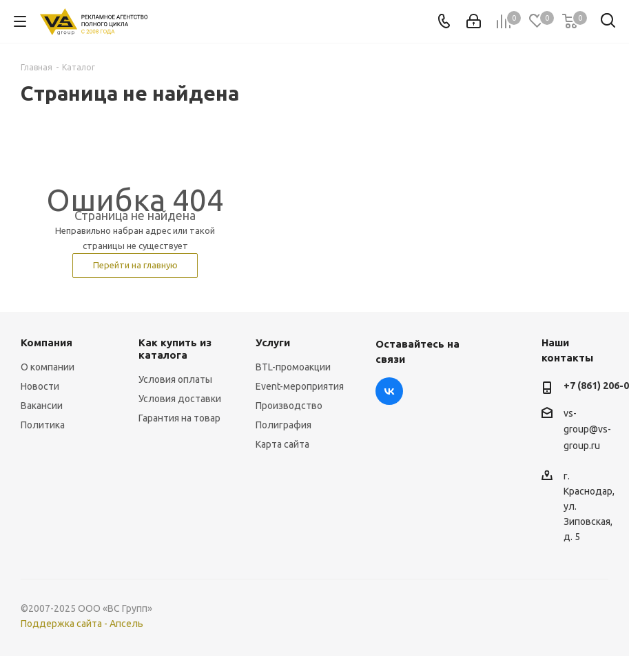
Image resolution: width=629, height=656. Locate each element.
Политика (43, 424)
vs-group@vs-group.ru (587, 429)
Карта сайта (282, 444)
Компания (46, 342)
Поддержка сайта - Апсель (82, 623)
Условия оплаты (175, 379)
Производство (289, 405)
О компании (47, 366)
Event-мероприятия (300, 386)
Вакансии (42, 405)
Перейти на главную (135, 265)
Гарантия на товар (179, 418)
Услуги (273, 342)
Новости (40, 386)
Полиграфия (283, 424)
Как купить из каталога (175, 349)
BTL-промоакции (293, 366)
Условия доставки (179, 398)
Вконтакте (389, 391)
